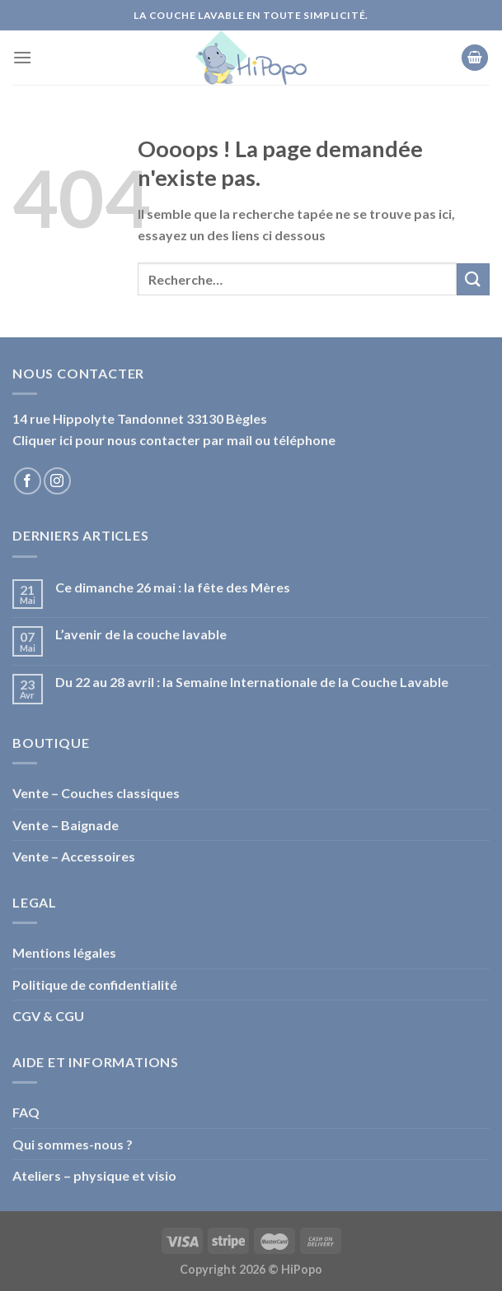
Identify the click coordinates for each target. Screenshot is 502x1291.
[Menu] (22, 57)
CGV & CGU (48, 1016)
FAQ (26, 1112)
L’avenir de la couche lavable (141, 634)
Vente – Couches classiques (96, 793)
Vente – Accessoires (73, 856)
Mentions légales (64, 952)
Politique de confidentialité (94, 984)
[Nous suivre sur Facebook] (27, 481)
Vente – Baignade (65, 825)
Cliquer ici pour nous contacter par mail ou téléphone (173, 440)
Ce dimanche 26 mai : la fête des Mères (172, 587)
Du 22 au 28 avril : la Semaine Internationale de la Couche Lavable (251, 682)
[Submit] (473, 279)
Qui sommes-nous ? (72, 1144)
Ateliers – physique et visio (94, 1175)
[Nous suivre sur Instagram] (57, 481)
